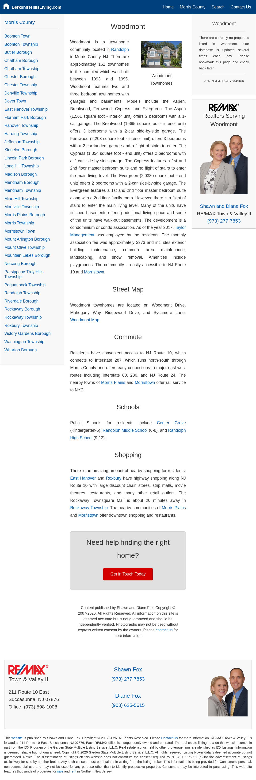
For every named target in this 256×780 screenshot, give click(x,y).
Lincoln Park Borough (24, 158)
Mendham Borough (22, 182)
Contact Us (241, 7)
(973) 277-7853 (224, 220)
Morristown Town (19, 231)
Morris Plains (113, 382)
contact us (164, 630)
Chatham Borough (21, 60)
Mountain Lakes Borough (27, 255)
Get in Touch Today (128, 574)
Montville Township (21, 206)
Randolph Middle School (125, 430)
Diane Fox (128, 696)
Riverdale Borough (21, 301)
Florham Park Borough (25, 117)
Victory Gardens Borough (27, 333)
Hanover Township (21, 125)
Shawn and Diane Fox (224, 206)
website (17, 738)
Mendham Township (22, 190)
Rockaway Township (89, 507)
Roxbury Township (21, 325)
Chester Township (20, 85)
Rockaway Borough (22, 309)
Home (168, 7)
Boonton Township (21, 44)
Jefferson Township (22, 142)
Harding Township (20, 133)
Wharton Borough (20, 350)
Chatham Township (21, 68)
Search (218, 7)
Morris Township (19, 223)
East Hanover (83, 478)
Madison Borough (20, 174)
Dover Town (15, 101)
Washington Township (24, 341)
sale (60, 771)
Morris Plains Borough (24, 214)
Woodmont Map (84, 320)
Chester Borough (20, 76)
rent (73, 771)
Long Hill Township (21, 166)
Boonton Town (17, 36)
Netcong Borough (20, 263)
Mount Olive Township (24, 247)
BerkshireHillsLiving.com (36, 7)
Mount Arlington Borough (27, 239)
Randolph (120, 49)
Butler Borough (18, 52)
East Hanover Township (26, 109)
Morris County (193, 7)
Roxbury (114, 478)
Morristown (94, 272)
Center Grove (171, 422)
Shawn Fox (128, 669)
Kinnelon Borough (20, 150)
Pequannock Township (25, 285)
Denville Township (21, 93)
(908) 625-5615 (128, 705)
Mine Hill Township (21, 198)
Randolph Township (22, 293)
